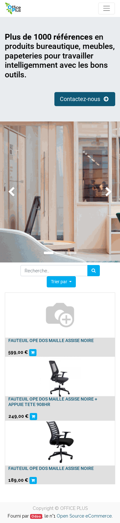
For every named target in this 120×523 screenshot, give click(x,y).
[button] (61, 281)
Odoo (36, 516)
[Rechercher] (93, 270)
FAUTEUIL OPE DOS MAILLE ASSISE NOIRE (51, 340)
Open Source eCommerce (84, 516)
